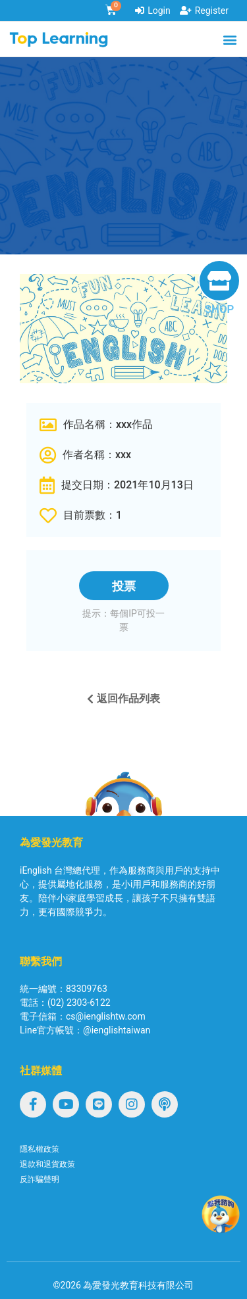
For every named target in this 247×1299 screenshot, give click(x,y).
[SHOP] (219, 281)
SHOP (219, 309)
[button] (229, 39)
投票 (124, 586)
